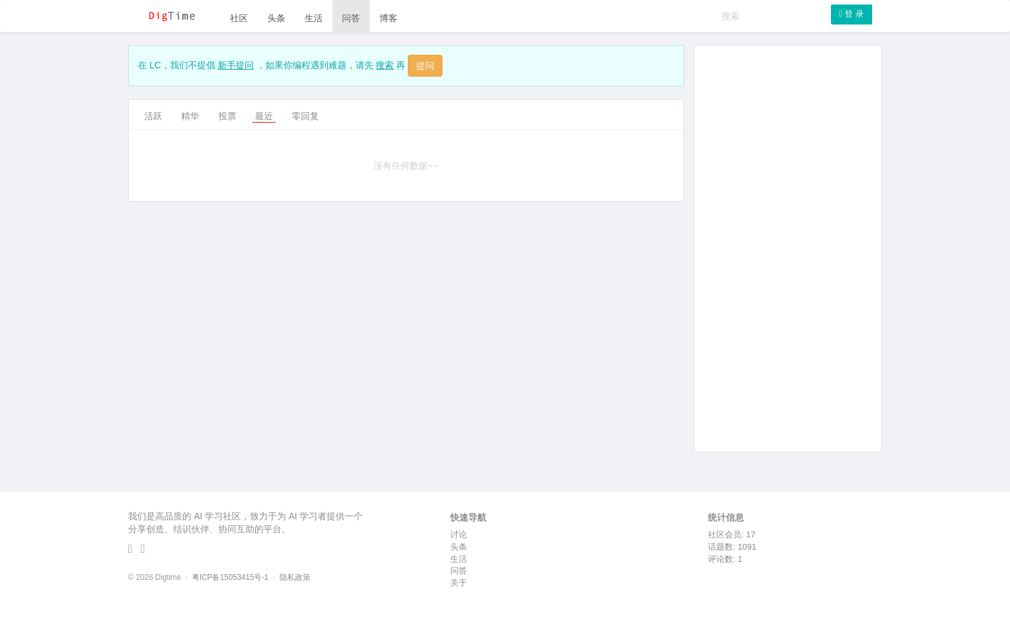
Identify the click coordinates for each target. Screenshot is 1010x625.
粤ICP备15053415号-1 (230, 577)
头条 (276, 18)
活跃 (153, 116)
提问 (425, 66)
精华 (190, 116)
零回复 (305, 116)
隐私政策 (295, 577)
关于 (458, 583)
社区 (239, 18)
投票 (227, 116)
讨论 (458, 534)
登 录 (851, 14)
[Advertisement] (788, 248)
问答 (351, 18)
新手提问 (236, 65)
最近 (264, 116)
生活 (314, 18)
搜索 (385, 65)
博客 (388, 18)
